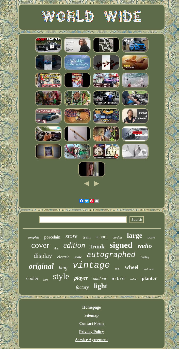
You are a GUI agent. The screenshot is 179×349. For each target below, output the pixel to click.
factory (82, 287)
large (134, 235)
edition (74, 245)
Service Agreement (91, 340)
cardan (117, 237)
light (100, 286)
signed (121, 245)
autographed (111, 255)
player (81, 278)
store (71, 236)
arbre (118, 278)
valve (133, 279)
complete (33, 237)
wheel (132, 267)
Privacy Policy (91, 331)
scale (78, 257)
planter (149, 278)
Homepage (91, 307)
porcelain (52, 237)
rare (45, 279)
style (61, 276)
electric (63, 257)
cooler (32, 278)
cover (40, 245)
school (102, 236)
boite (151, 237)
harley (144, 257)
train (87, 237)
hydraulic (149, 269)
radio (145, 246)
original (41, 266)
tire (56, 248)
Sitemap (92, 315)
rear (117, 268)
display (43, 255)
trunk (97, 246)
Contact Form (91, 323)
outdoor (100, 278)
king (63, 267)
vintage (91, 265)
